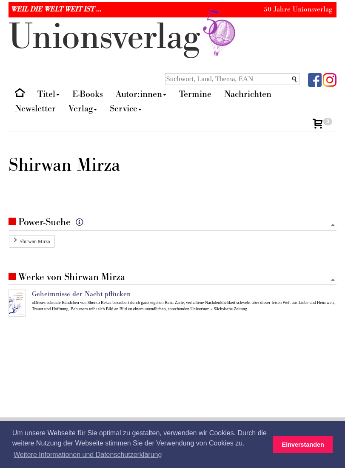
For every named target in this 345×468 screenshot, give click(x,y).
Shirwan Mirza (35, 241)
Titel (48, 94)
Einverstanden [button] (303, 444)
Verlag (82, 108)
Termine (195, 94)
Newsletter (35, 108)
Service (126, 108)
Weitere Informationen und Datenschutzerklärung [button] (88, 454)
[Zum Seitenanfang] (332, 225)
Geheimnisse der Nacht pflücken (81, 294)
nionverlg (124, 37)
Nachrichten (247, 94)
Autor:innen (141, 94)
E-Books (87, 94)
